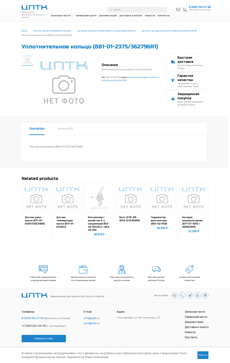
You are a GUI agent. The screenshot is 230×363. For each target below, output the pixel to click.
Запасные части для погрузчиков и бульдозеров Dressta (106, 31)
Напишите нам (43, 338)
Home (24, 31)
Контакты (164, 16)
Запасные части (60, 16)
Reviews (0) (65, 128)
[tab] (37, 129)
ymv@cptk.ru (92, 323)
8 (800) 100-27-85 (200, 7)
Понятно (202, 355)
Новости (150, 16)
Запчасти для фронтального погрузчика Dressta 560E (169, 31)
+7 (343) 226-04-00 (34, 325)
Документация (108, 16)
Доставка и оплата (130, 16)
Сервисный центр (86, 16)
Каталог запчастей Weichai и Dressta (52, 31)
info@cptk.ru (91, 318)
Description (37, 128)
